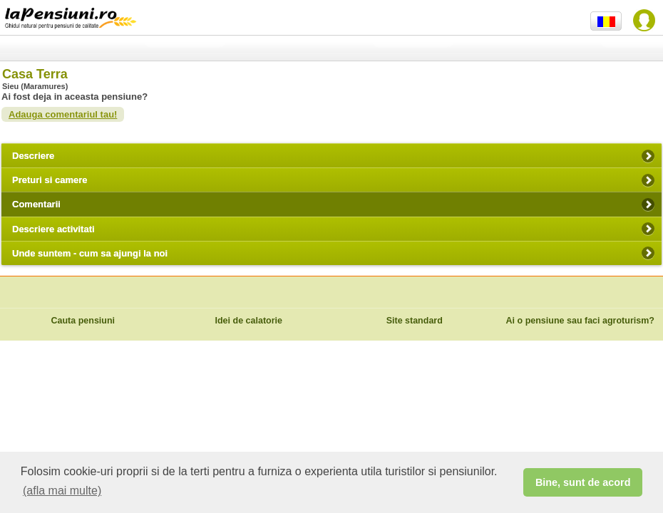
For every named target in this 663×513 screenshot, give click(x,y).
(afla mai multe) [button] (62, 490)
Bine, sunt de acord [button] (583, 482)
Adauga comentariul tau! (63, 114)
